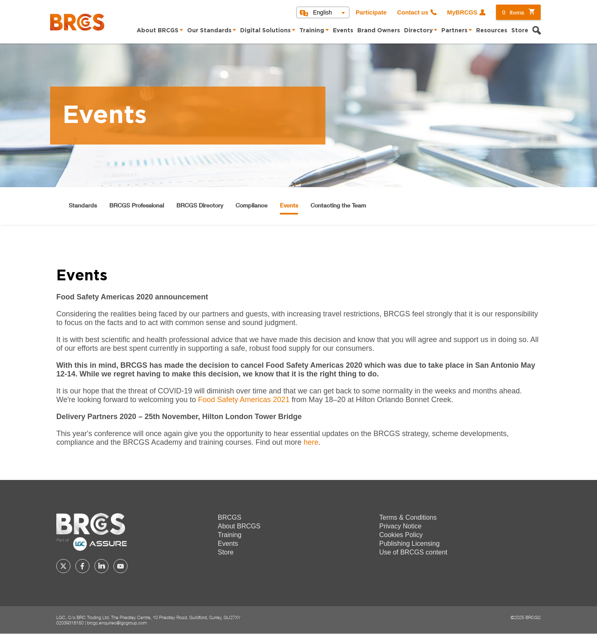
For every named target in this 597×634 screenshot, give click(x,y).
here (310, 442)
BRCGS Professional (136, 205)
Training (311, 31)
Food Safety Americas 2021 (243, 399)
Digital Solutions (265, 31)
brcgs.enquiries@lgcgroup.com (117, 622)
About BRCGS (157, 31)
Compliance (251, 205)
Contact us (412, 12)
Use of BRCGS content (413, 552)
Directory (418, 31)
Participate (371, 12)
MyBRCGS (462, 12)
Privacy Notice (400, 526)
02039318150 (70, 622)
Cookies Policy (401, 534)
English (322, 12)
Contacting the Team (338, 205)
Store (519, 31)
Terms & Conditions (408, 517)
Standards (83, 205)
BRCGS (229, 517)
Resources (491, 31)
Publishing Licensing (409, 543)
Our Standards (209, 31)
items (513, 12)
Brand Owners (378, 31)
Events (343, 31)
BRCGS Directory (199, 205)
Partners (454, 31)
